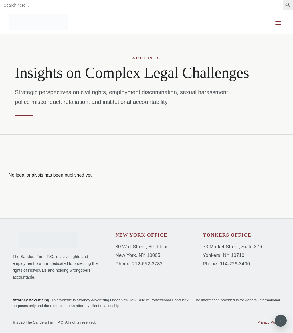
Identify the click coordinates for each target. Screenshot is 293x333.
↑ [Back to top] (281, 320)
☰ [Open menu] (278, 21)
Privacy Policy (268, 322)
